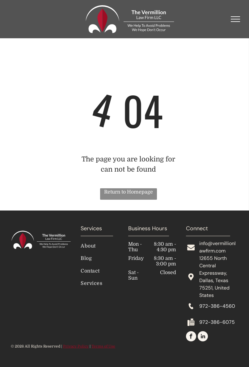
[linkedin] (203, 337)
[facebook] (191, 337)
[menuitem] (106, 246)
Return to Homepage (128, 192)
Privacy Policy (76, 346)
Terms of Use (103, 346)
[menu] (235, 19)
